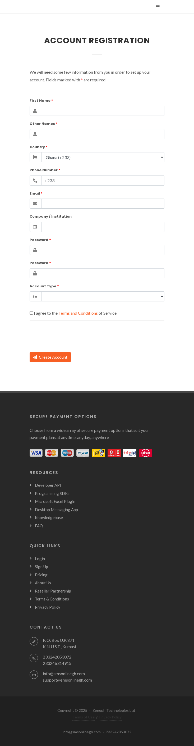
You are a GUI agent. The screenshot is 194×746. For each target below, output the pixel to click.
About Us (43, 582)
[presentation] (70, 335)
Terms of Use (83, 717)
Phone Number (45, 170)
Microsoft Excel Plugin (55, 501)
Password (40, 239)
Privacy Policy (47, 607)
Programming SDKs (52, 493)
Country (39, 147)
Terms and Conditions (78, 312)
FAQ (39, 525)
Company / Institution (51, 216)
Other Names (44, 123)
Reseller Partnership (53, 591)
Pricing (41, 574)
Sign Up (41, 566)
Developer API (48, 485)
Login (40, 558)
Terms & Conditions (52, 598)
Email (36, 193)
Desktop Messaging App (56, 509)
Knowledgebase (49, 517)
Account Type (44, 286)
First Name (41, 100)
